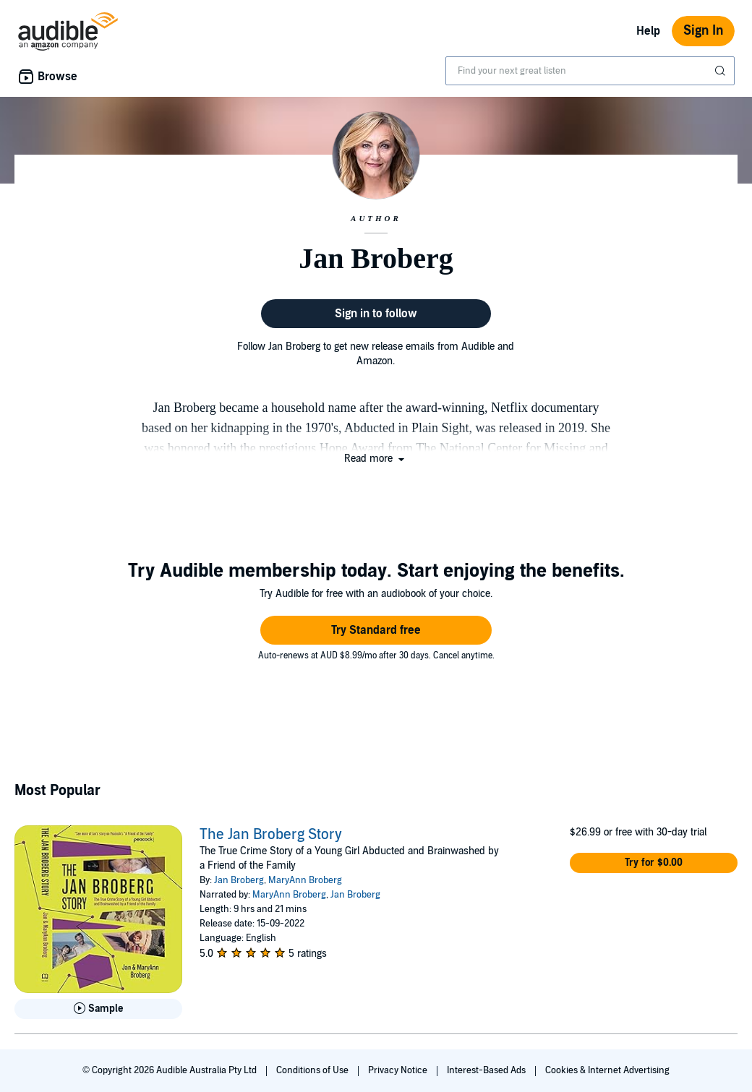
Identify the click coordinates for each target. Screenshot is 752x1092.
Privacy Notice (399, 1070)
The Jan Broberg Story (271, 834)
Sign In (703, 30)
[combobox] (590, 70)
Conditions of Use (313, 1070)
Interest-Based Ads (487, 1070)
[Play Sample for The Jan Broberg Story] (98, 1009)
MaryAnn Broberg (305, 880)
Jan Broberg (239, 880)
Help (648, 31)
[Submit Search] (722, 70)
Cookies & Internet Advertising (607, 1070)
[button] (375, 458)
